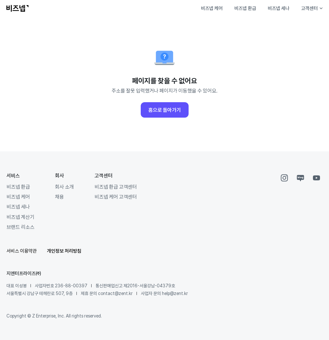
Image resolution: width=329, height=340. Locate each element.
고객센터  (312, 8)
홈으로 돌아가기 (164, 110)
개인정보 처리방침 (64, 251)
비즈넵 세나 (278, 8)
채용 (59, 197)
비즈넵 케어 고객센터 (115, 197)
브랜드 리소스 (20, 227)
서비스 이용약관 (21, 251)
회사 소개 (64, 187)
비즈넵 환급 (245, 8)
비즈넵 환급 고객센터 (115, 187)
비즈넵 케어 (212, 8)
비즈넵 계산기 (20, 217)
